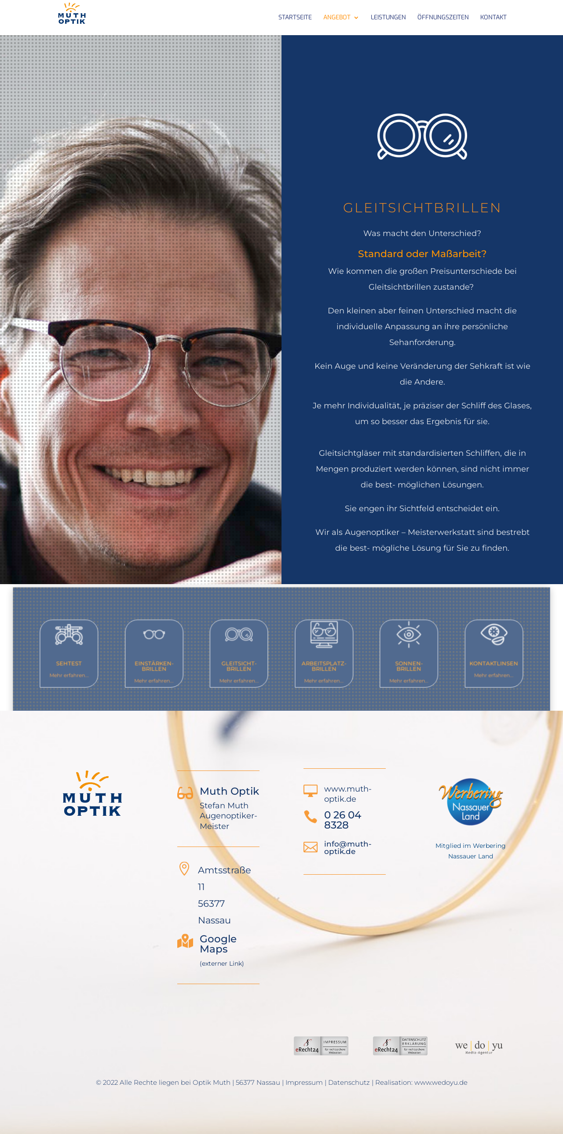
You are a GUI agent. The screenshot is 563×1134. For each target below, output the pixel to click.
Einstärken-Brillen (171, 664)
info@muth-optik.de (348, 848)
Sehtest (97, 662)
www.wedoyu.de (441, 1082)
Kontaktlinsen (465, 662)
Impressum (304, 1082)
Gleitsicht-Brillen (245, 664)
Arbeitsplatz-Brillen (318, 664)
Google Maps (218, 944)
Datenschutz (349, 1082)
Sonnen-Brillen (392, 664)
